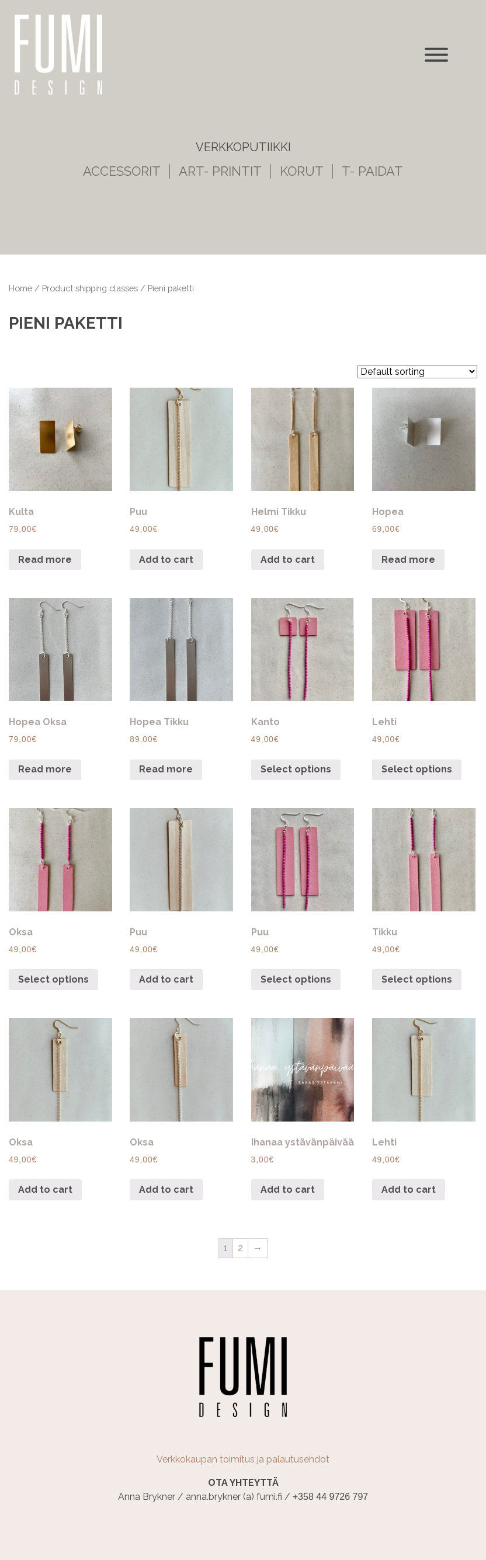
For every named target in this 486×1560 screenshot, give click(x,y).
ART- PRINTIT (220, 171)
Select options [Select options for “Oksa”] (53, 979)
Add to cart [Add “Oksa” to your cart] (45, 1189)
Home (20, 288)
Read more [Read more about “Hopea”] (408, 559)
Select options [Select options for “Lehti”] (416, 769)
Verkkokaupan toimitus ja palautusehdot (243, 1459)
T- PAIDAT (372, 171)
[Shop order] (417, 371)
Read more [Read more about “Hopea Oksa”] (45, 769)
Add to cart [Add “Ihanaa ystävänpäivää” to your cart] (288, 1189)
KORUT (302, 171)
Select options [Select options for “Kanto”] (296, 769)
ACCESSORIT (122, 171)
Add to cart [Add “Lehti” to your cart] (408, 1189)
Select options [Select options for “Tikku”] (416, 979)
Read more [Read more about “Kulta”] (45, 559)
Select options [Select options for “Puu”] (296, 979)
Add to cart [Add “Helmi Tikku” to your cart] (288, 559)
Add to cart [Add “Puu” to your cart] (166, 559)
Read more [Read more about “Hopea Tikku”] (166, 769)
